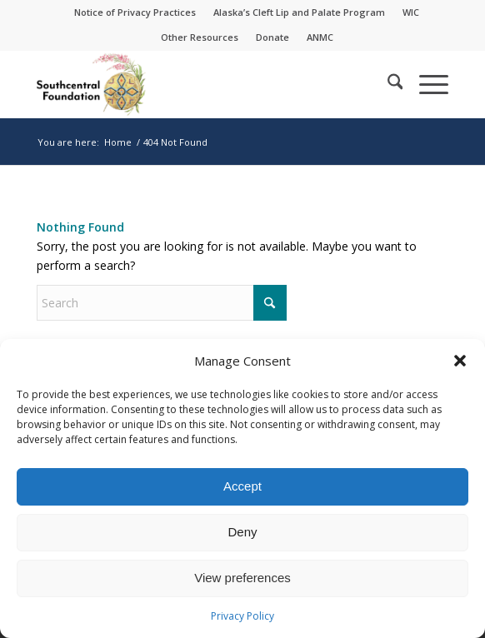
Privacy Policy (242, 616)
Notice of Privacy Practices (135, 12)
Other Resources (199, 37)
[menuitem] (135, 12)
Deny (242, 532)
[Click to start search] (270, 303)
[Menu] (425, 84)
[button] (460, 360)
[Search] (387, 84)
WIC (410, 12)
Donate (272, 37)
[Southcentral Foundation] (202, 84)
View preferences (242, 578)
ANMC (320, 37)
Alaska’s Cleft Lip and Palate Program (299, 12)
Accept (242, 486)
